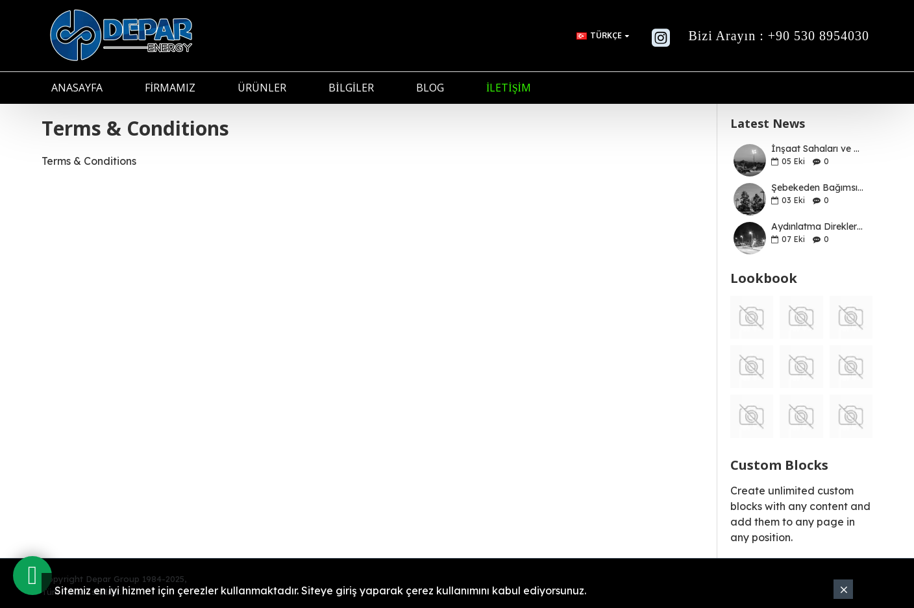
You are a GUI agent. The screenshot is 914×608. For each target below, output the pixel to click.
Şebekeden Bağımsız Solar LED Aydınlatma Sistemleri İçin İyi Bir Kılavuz (817, 188)
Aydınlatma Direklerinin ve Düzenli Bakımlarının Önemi (817, 227)
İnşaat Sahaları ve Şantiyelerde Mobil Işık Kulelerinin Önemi (817, 149)
